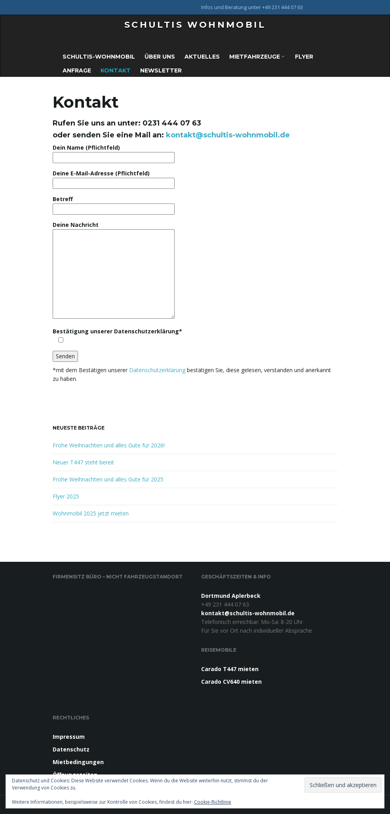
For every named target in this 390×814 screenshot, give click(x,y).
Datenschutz (71, 749)
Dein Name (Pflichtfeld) (114, 152)
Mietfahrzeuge (257, 56)
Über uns (160, 56)
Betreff (114, 204)
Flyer (304, 56)
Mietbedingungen (78, 762)
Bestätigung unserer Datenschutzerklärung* (117, 335)
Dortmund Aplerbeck (231, 595)
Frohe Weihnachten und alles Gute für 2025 (108, 479)
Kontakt (116, 70)
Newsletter (161, 70)
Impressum (69, 736)
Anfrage (77, 70)
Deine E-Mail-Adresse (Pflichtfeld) (114, 178)
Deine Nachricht (114, 270)
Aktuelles (202, 56)
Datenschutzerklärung (158, 370)
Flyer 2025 (66, 496)
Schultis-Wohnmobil (99, 56)
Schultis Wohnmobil (195, 24)
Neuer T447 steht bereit (83, 462)
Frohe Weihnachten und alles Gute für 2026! (109, 445)
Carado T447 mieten (230, 669)
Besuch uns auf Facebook (239, 718)
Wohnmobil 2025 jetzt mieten (91, 513)
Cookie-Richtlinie (212, 802)
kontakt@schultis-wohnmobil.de (228, 135)
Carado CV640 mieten (231, 681)
